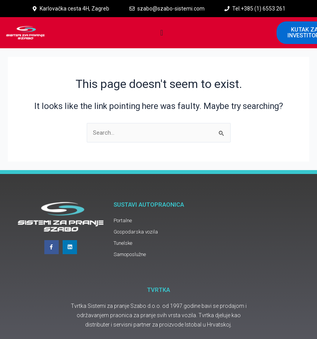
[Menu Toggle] (161, 33)
